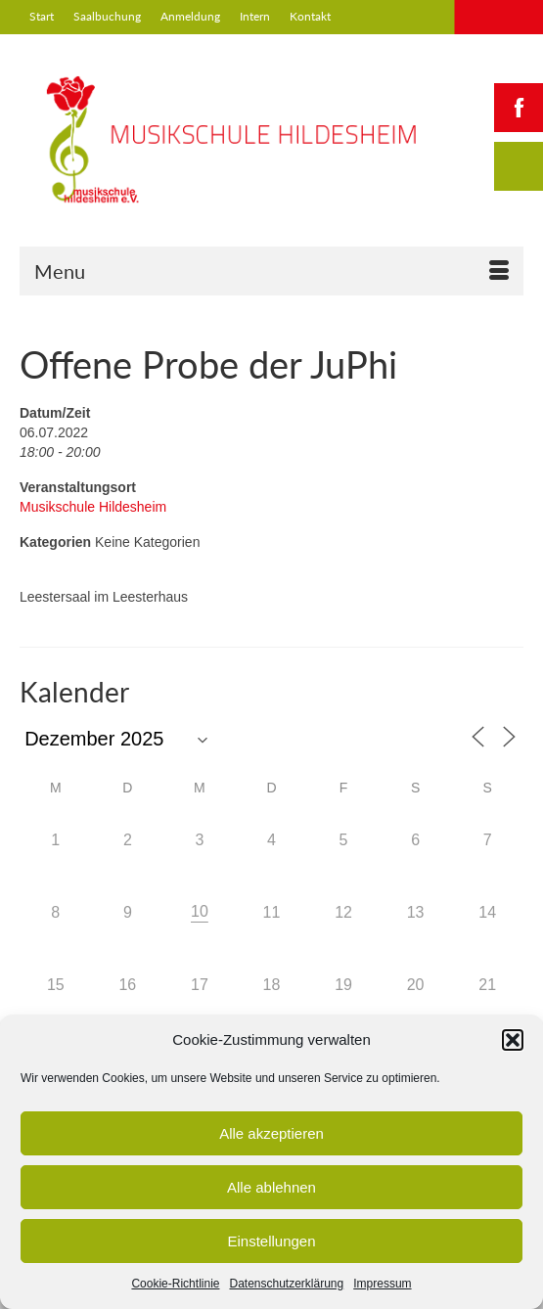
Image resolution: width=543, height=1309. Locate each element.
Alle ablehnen (271, 1187)
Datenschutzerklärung (286, 1283)
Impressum (382, 1283)
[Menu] (271, 271)
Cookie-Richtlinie (175, 1283)
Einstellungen (271, 1241)
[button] (512, 1040)
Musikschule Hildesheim (93, 507)
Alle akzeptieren (271, 1133)
